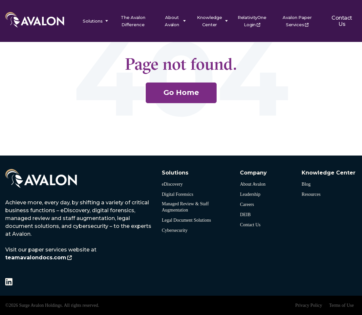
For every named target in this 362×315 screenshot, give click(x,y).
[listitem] (80, 230)
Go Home (181, 92)
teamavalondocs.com (35, 257)
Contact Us (341, 21)
